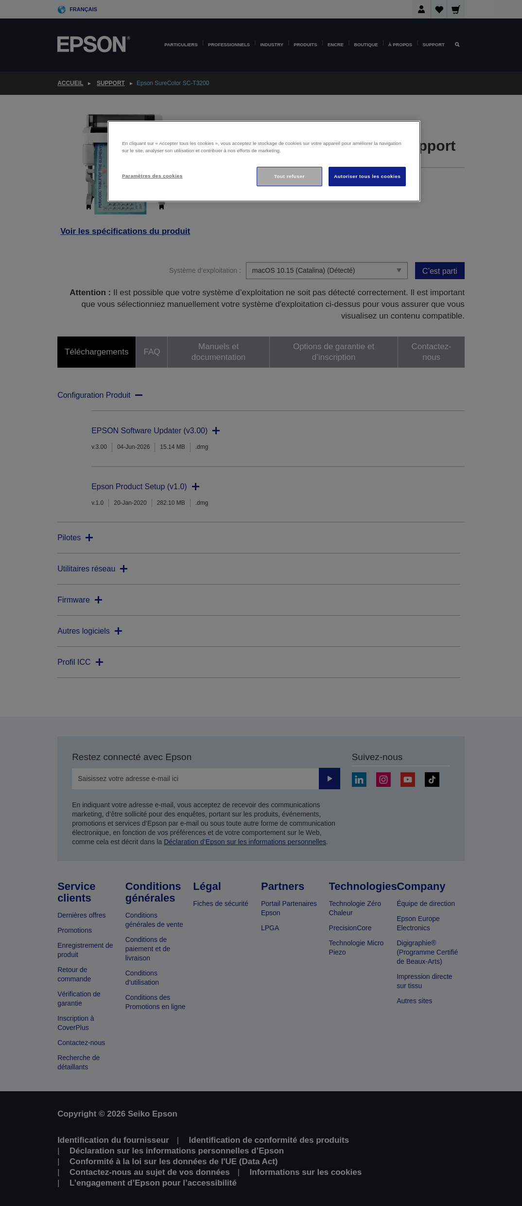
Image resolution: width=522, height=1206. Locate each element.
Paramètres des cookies (152, 175)
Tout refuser (289, 176)
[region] (263, 161)
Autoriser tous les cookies (367, 176)
